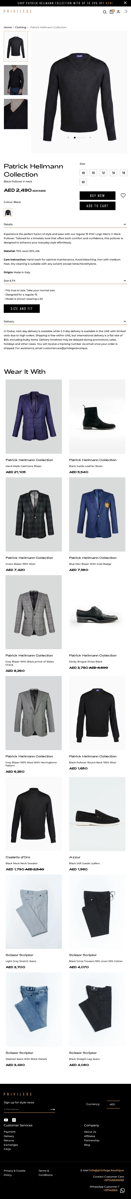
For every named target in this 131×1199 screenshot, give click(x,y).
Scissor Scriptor (19, 955)
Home (8, 27)
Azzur (75, 857)
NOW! (109, 3)
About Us (90, 1131)
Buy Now (97, 196)
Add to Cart (97, 206)
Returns (9, 1140)
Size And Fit (22, 309)
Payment (10, 1131)
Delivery (9, 1136)
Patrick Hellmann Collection (29, 460)
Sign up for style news (29, 1107)
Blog (87, 1144)
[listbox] (113, 1105)
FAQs (7, 1149)
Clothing (20, 27)
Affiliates (89, 1136)
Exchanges (11, 1144)
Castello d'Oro (18, 857)
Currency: (93, 1104)
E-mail (102, 1170)
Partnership (91, 1140)
